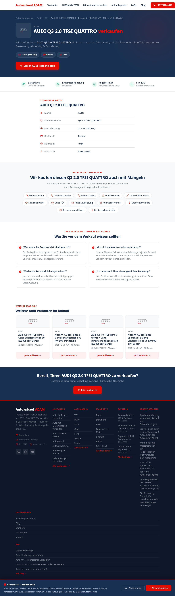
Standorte (21, 527)
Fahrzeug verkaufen (25, 518)
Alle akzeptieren (158, 588)
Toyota (77, 438)
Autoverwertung (61, 445)
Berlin (99, 441)
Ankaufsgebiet (119, 5)
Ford (76, 433)
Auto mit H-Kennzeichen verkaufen (33, 559)
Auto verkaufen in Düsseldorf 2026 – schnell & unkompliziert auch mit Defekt (127, 427)
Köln (98, 424)
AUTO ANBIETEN (70, 5)
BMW (77, 419)
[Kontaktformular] (32, 452)
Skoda (77, 443)
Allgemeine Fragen (25, 550)
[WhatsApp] (25, 452)
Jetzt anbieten (87, 390)
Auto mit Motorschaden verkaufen (60, 425)
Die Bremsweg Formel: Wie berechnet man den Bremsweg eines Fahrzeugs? (149, 499)
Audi (39, 18)
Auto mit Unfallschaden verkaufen (32, 569)
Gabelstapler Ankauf (59, 452)
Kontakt (19, 537)
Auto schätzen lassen (60, 435)
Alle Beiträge (125, 457)
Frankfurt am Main (102, 431)
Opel (76, 429)
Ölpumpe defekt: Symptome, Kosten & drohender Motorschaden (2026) (126, 437)
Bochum (100, 436)
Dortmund (101, 419)
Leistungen (21, 532)
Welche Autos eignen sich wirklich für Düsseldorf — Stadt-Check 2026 (126, 448)
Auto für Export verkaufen (60, 417)
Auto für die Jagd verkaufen (29, 555)
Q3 (46, 18)
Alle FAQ (21, 573)
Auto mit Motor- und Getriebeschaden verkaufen (40, 564)
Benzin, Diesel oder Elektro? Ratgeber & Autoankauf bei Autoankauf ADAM (149, 433)
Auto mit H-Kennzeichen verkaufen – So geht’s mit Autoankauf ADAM (149, 468)
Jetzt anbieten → (32, 355)
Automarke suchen (25, 18)
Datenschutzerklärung (86, 591)
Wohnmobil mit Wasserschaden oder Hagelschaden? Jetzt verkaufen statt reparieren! (148, 450)
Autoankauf (29, 5)
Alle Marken (81, 447)
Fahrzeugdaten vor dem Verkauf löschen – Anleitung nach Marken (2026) (149, 484)
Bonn (98, 415)
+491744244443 (163, 5)
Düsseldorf (101, 446)
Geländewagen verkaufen (60, 460)
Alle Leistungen (61, 466)
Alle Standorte (104, 450)
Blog (143, 5)
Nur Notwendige (133, 587)
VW (76, 415)
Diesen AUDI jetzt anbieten (37, 66)
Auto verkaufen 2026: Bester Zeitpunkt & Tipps (126, 416)
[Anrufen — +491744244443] (18, 452)
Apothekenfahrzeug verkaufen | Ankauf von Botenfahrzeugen (149, 420)
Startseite (52, 5)
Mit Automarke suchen (95, 5)
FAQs (133, 5)
